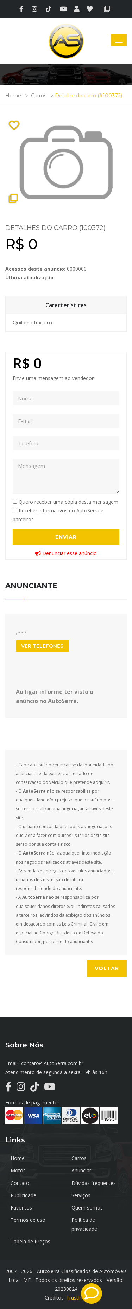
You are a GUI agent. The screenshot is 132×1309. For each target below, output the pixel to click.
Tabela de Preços (30, 1241)
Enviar (66, 537)
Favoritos (21, 1207)
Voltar (107, 968)
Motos (18, 1170)
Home (13, 95)
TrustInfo (76, 1297)
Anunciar (81, 1170)
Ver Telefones (42, 646)
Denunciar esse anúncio (66, 553)
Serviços (80, 1195)
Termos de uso (28, 1220)
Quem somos (87, 1207)
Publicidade (23, 1195)
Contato (20, 1183)
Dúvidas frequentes (93, 1183)
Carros (38, 95)
